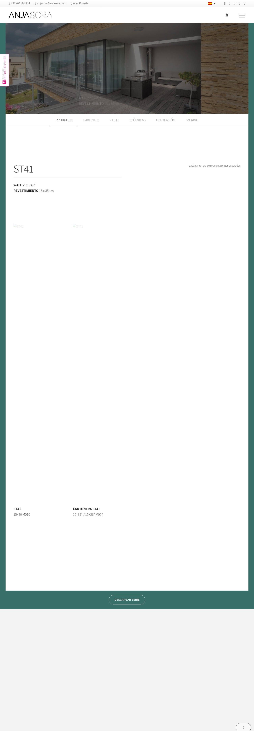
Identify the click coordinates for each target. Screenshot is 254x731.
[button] (226, 15)
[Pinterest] (230, 3)
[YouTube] (244, 3)
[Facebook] (225, 3)
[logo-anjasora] (30, 15)
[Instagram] (235, 4)
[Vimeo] (240, 3)
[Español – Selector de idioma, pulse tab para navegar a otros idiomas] (212, 4)
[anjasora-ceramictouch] (4, 70)
